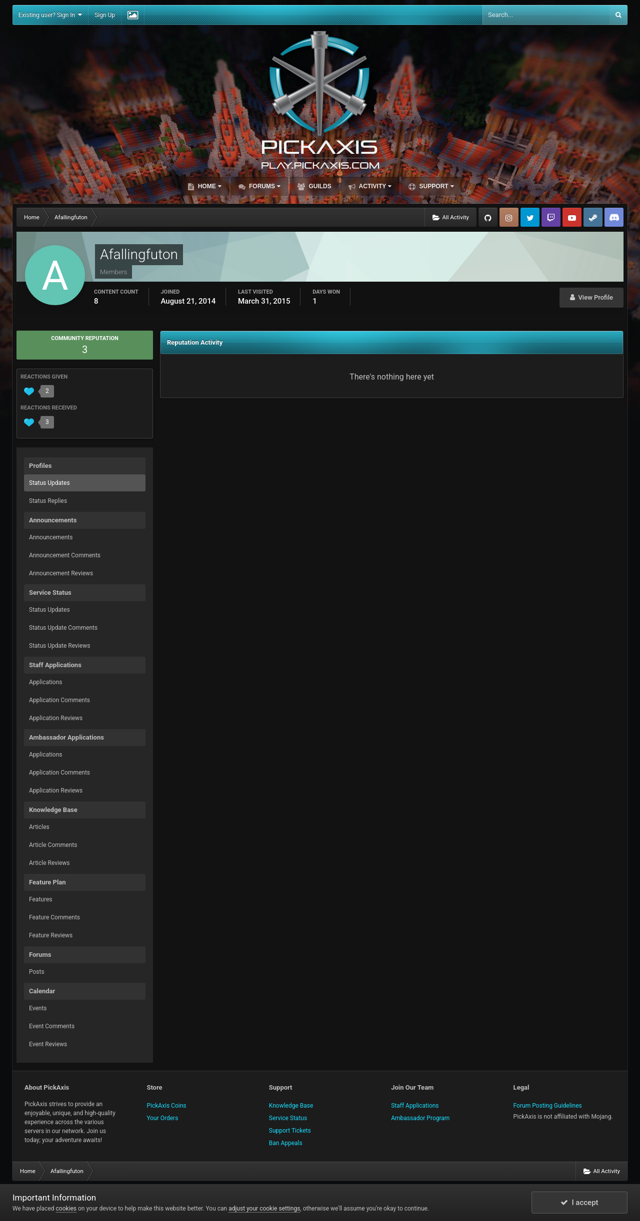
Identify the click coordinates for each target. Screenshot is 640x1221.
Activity (375, 186)
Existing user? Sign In (50, 14)
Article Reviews (49, 862)
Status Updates (49, 482)
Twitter (530, 217)
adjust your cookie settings (264, 1208)
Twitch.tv (551, 217)
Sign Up (104, 14)
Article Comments (53, 844)
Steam (593, 217)
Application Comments (59, 700)
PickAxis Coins (166, 1105)
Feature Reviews (50, 935)
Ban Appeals (285, 1143)
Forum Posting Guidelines (548, 1105)
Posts (36, 971)
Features (40, 899)
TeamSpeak (614, 217)
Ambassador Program (420, 1118)
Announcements (50, 537)
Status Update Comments (63, 627)
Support (436, 186)
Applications (45, 682)
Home (208, 186)
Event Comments (51, 1026)
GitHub (488, 217)
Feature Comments (54, 917)
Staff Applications (414, 1105)
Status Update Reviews (59, 645)
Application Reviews (55, 718)
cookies (66, 1208)
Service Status (288, 1118)
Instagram (509, 217)
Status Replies (48, 500)
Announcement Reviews (61, 573)
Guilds (319, 186)
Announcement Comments (64, 555)
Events (38, 1008)
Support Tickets (290, 1130)
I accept (579, 1202)
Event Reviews (48, 1044)
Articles (39, 826)
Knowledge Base (291, 1105)
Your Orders (162, 1118)
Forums (264, 186)
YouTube (572, 217)
